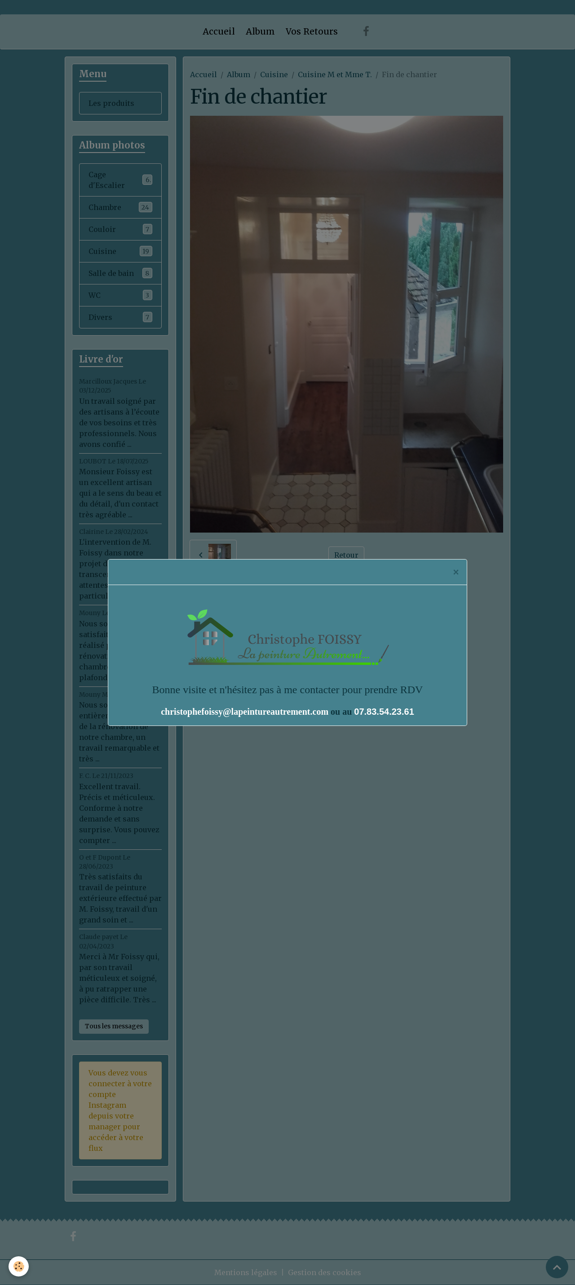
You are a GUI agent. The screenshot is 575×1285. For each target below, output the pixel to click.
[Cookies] (19, 1266)
